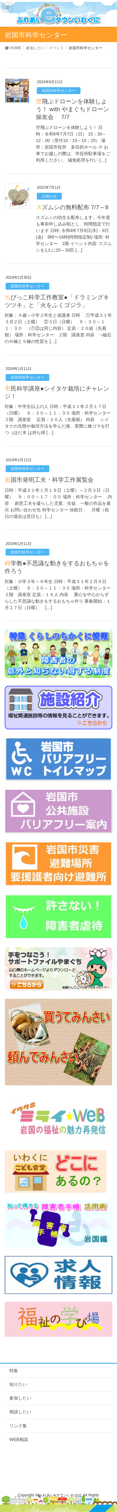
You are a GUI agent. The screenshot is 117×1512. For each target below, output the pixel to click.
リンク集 (18, 1425)
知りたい (18, 1384)
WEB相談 (18, 1439)
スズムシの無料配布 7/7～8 (72, 207)
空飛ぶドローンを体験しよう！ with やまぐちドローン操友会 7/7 (72, 109)
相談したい (20, 1411)
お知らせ (49, 196)
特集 (13, 1370)
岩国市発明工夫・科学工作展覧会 (49, 479)
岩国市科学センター (59, 90)
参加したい (20, 1398)
